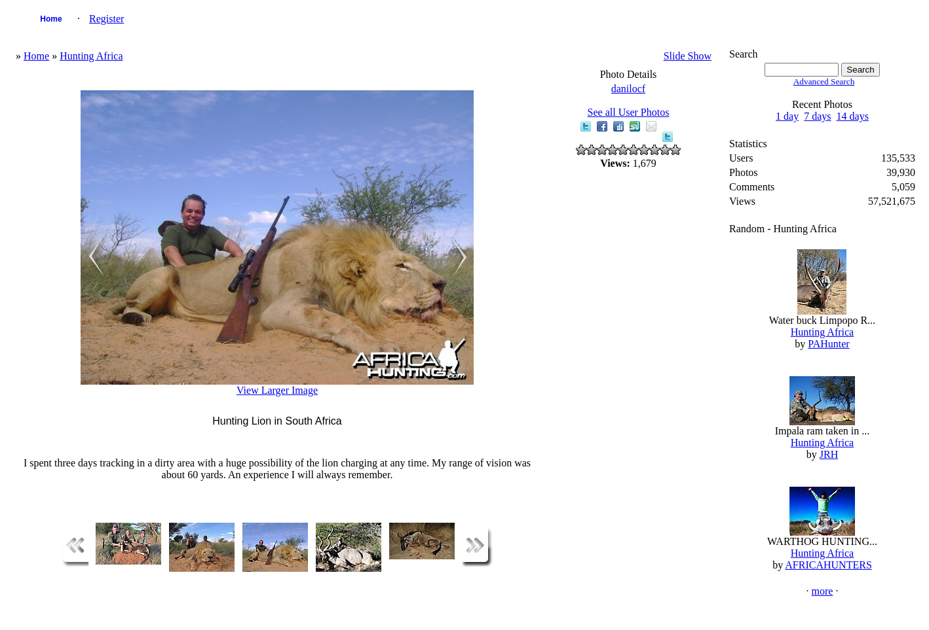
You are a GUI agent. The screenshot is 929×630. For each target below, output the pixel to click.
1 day (787, 116)
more (822, 591)
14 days (853, 116)
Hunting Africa (91, 55)
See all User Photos (629, 112)
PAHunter (828, 343)
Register (106, 18)
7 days (817, 116)
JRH (829, 454)
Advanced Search (824, 81)
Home (51, 19)
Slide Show (687, 55)
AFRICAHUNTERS (828, 564)
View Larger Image (277, 390)
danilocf (628, 88)
